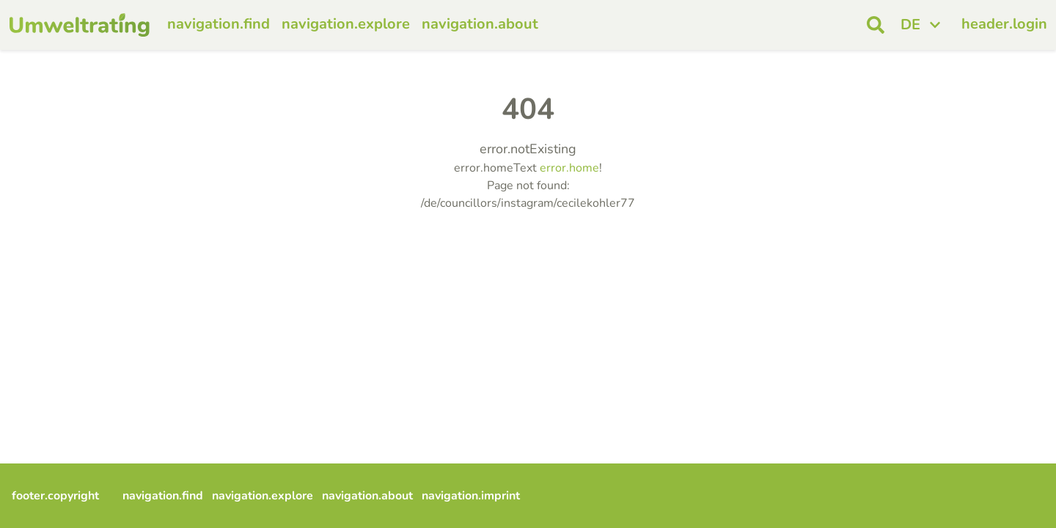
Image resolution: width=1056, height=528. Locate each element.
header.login (1004, 24)
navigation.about (480, 24)
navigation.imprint (471, 496)
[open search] (875, 25)
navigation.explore (346, 24)
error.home (569, 168)
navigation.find (218, 24)
